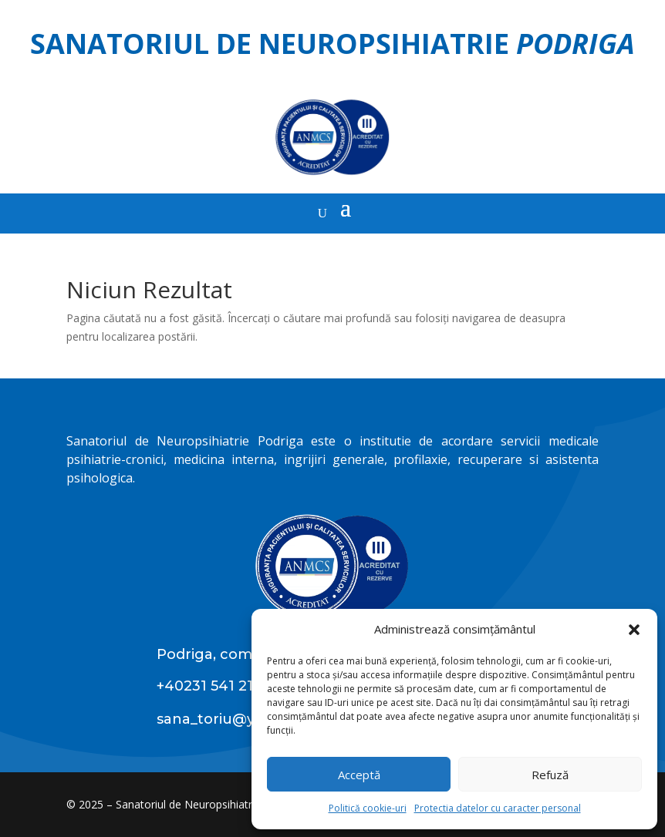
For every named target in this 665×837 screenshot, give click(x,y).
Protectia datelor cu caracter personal (497, 808)
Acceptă (359, 774)
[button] (634, 629)
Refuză (550, 774)
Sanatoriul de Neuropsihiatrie (332, 43)
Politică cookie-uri (368, 808)
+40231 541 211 (208, 685)
